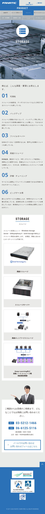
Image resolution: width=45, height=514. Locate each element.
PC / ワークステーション (39, 12)
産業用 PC (5, 12)
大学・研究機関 (5, 18)
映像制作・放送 (17, 18)
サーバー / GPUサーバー (17, 12)
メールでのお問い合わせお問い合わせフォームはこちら (22, 445)
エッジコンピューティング (28, 17)
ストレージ (28, 12)
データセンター (39, 18)
